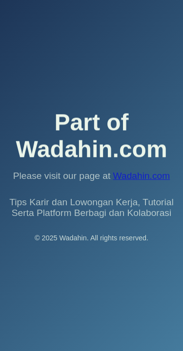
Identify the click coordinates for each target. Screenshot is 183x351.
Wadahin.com (141, 176)
